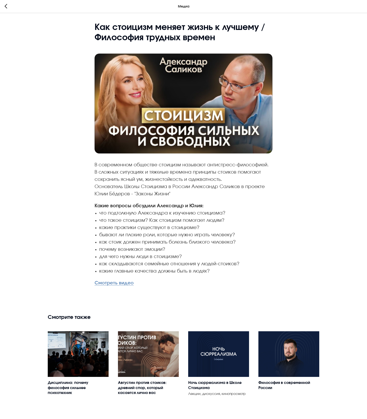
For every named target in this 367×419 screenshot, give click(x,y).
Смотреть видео (114, 283)
